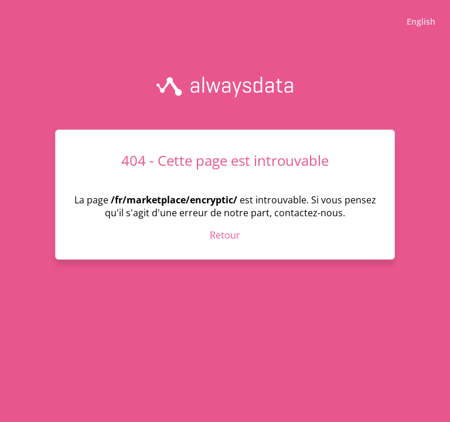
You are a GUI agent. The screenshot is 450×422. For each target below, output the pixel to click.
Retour (225, 235)
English (421, 21)
